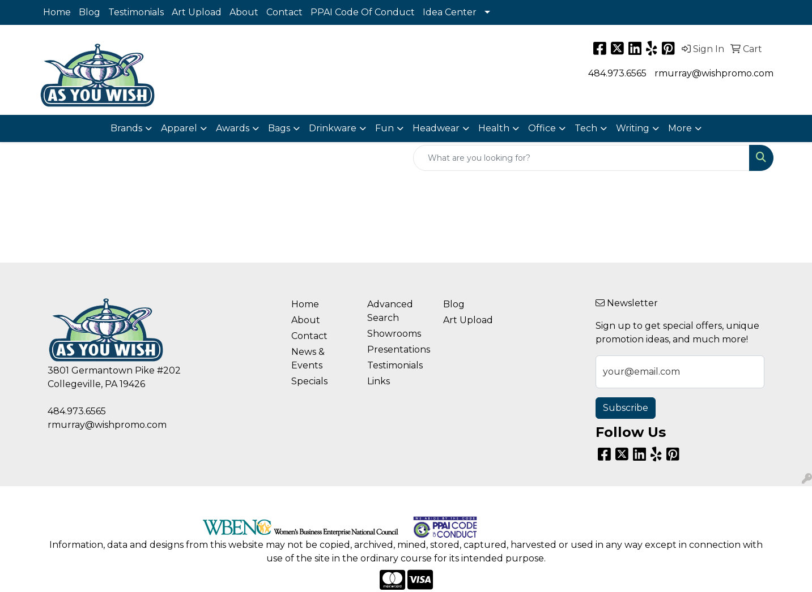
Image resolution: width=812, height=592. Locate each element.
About (243, 12)
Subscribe (625, 407)
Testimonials (136, 12)
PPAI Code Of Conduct (363, 12)
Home (57, 12)
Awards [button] (232, 128)
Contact (284, 12)
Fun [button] (384, 128)
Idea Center (450, 12)
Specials (309, 381)
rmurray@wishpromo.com (713, 73)
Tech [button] (586, 128)
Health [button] (493, 128)
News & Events (308, 358)
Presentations (398, 349)
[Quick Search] (581, 158)
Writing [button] (632, 128)
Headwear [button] (436, 128)
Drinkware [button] (332, 128)
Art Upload (197, 12)
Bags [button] (279, 128)
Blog (89, 12)
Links (378, 381)
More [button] (680, 128)
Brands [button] (126, 128)
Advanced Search (390, 311)
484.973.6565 (617, 73)
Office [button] (542, 128)
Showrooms (394, 333)
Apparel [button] (179, 128)
